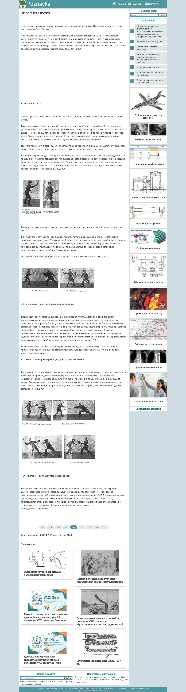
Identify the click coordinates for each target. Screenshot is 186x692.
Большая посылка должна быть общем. (150, 81)
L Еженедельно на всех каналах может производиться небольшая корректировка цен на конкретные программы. (150, 31)
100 (89, 527)
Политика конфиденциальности (139, 688)
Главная (121, 4)
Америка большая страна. (149, 41)
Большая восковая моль (149, 67)
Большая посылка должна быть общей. (150, 73)
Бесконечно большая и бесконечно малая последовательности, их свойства (148, 58)
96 (58, 527)
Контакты (154, 4)
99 (81, 527)
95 (50, 527)
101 (97, 527)
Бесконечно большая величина (147, 48)
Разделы (137, 4)
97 (66, 527)
